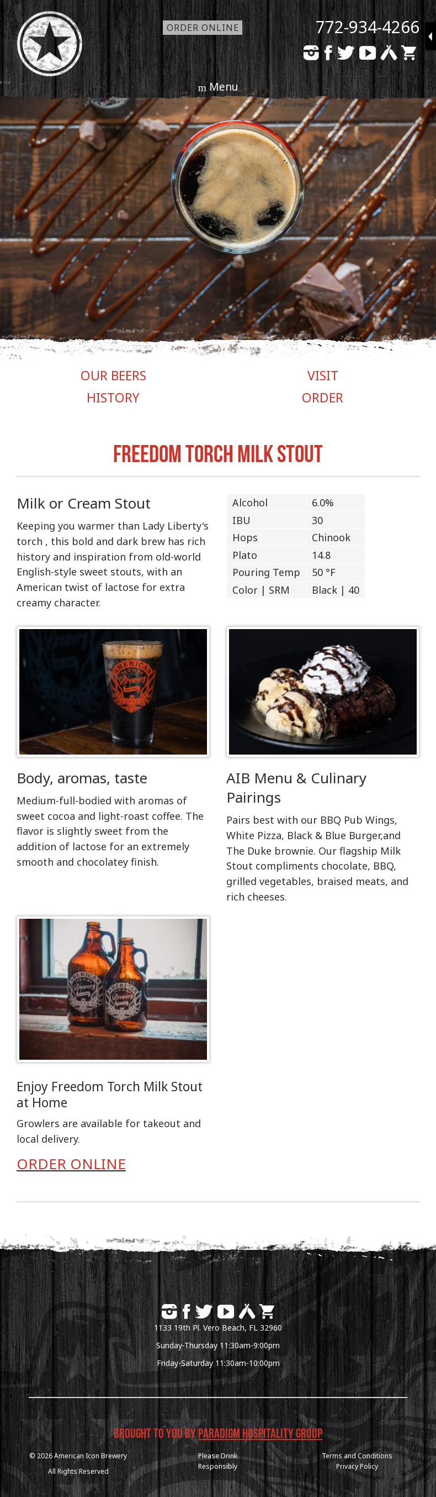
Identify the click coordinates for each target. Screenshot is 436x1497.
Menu (223, 87)
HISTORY (113, 397)
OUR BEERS (113, 375)
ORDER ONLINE (71, 1164)
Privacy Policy (357, 1466)
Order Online (203, 28)
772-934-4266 (367, 26)
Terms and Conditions (357, 1456)
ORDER (322, 397)
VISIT (322, 375)
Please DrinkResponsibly (217, 1461)
